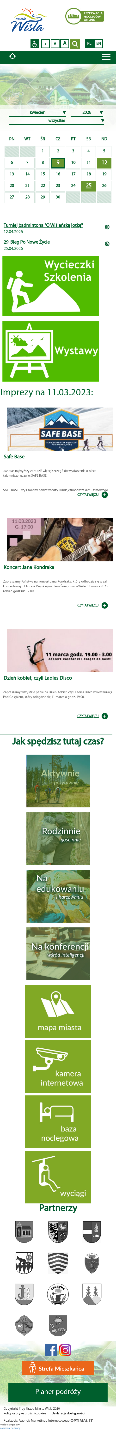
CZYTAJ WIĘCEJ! (88, 495)
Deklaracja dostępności (68, 1413)
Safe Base (14, 457)
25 (89, 186)
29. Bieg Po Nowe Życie (27, 242)
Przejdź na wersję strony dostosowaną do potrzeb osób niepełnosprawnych (35, 43)
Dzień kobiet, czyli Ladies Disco (38, 678)
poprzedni (5, 1428)
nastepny (15, 1428)
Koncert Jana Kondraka (29, 568)
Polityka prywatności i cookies (25, 1413)
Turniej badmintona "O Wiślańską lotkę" (43, 225)
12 (104, 163)
